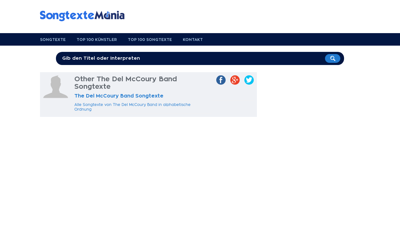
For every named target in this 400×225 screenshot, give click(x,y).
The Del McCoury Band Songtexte (118, 95)
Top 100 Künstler (97, 40)
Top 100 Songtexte (150, 40)
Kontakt (193, 40)
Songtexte (53, 40)
